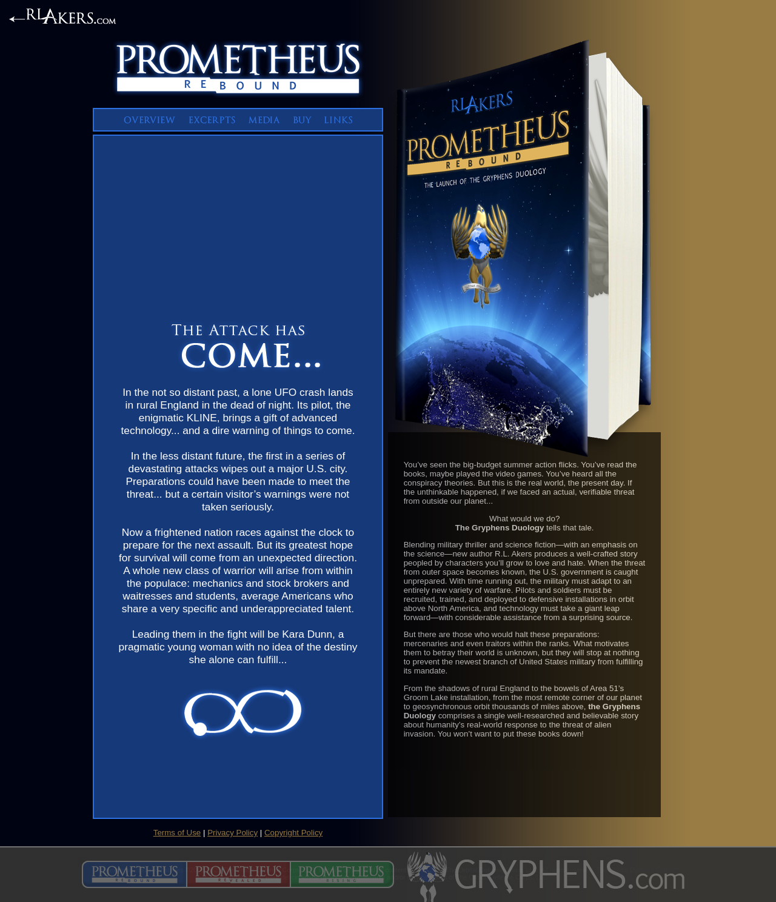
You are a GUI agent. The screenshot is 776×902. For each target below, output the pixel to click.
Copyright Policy (293, 832)
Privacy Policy (232, 832)
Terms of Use (177, 832)
